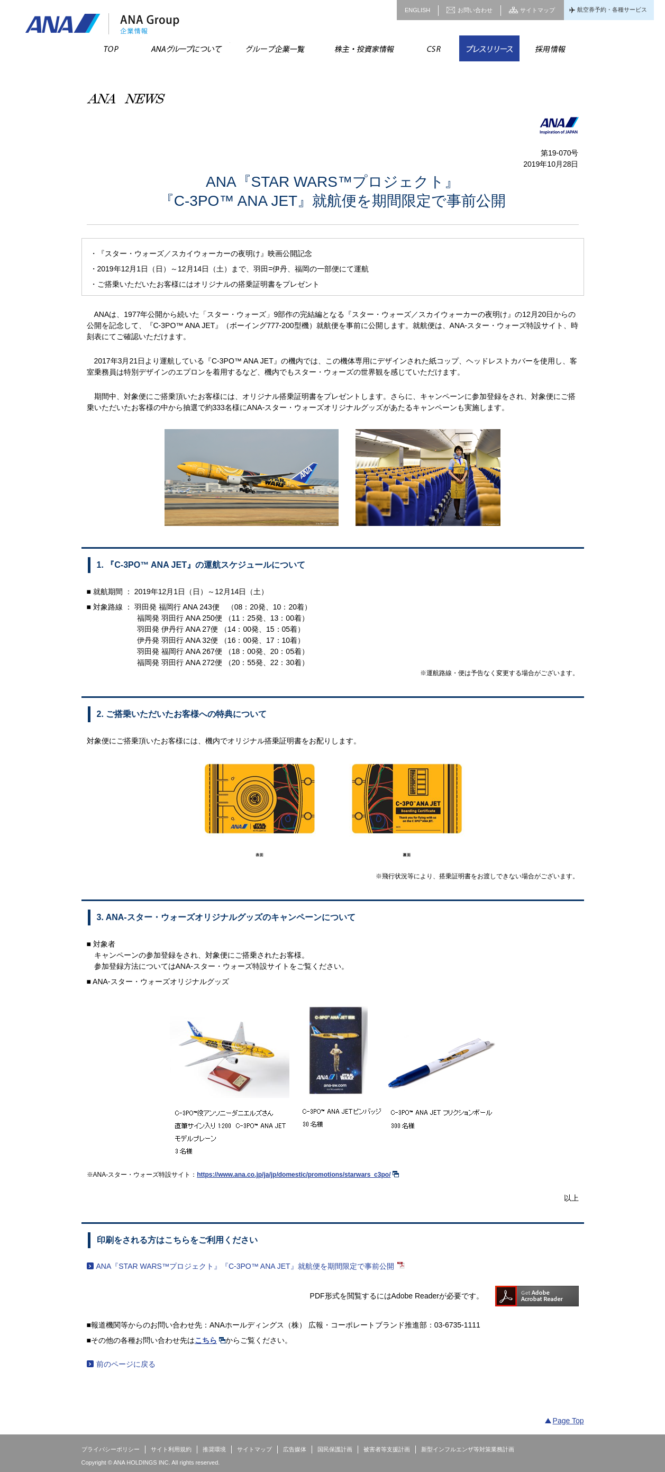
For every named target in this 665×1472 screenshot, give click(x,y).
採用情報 (550, 48)
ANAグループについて (185, 48)
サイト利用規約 (171, 1449)
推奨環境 (214, 1449)
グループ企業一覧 (274, 48)
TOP (111, 48)
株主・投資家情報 (363, 48)
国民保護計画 (334, 1449)
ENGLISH (417, 10)
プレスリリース (489, 48)
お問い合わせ (475, 10)
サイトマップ (537, 10)
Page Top (568, 1420)
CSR (433, 48)
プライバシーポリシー (110, 1449)
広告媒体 (294, 1449)
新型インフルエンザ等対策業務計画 (467, 1449)
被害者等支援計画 (386, 1449)
